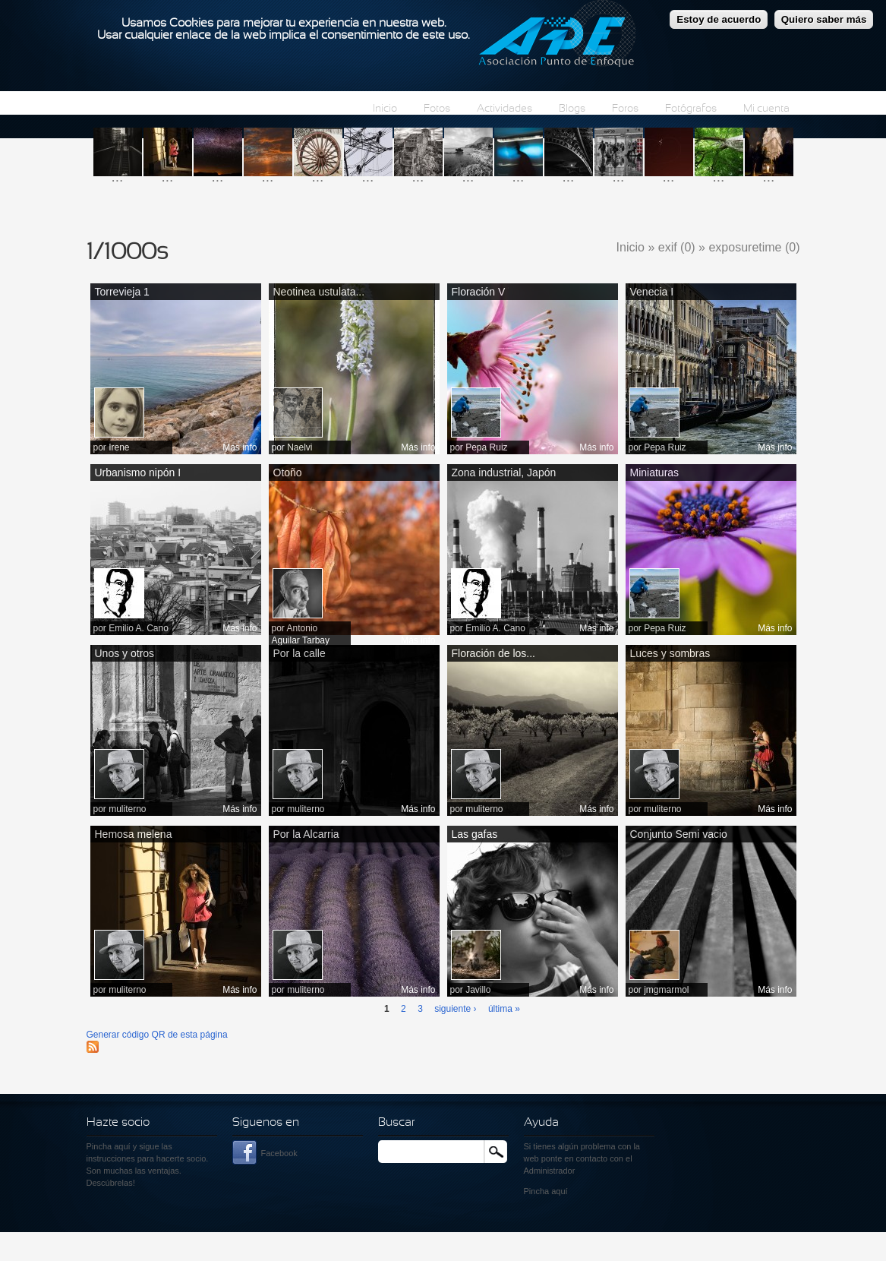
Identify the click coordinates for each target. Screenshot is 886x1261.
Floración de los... (494, 653)
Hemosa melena (133, 834)
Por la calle (299, 653)
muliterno (127, 809)
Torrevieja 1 (122, 292)
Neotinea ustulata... (319, 292)
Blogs (572, 109)
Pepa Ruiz (486, 447)
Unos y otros (125, 653)
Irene (119, 447)
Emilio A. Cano (139, 628)
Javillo (477, 989)
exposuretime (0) (753, 247)
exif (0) (676, 247)
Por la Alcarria (306, 834)
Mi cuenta (766, 109)
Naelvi (299, 447)
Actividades (504, 109)
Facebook (279, 1153)
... (118, 177)
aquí (559, 1191)
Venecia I (652, 292)
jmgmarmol (666, 989)
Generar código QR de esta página (157, 1034)
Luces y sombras (670, 653)
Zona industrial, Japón (504, 472)
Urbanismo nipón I (138, 472)
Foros (625, 109)
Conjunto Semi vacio (678, 834)
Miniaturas (654, 472)
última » (504, 1008)
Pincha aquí (109, 1146)
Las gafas (475, 834)
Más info (239, 447)
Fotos (437, 109)
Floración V (479, 292)
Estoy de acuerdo (718, 15)
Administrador (549, 1170)
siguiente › (455, 1008)
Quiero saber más (824, 15)
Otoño (287, 472)
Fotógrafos (691, 109)
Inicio (385, 109)
